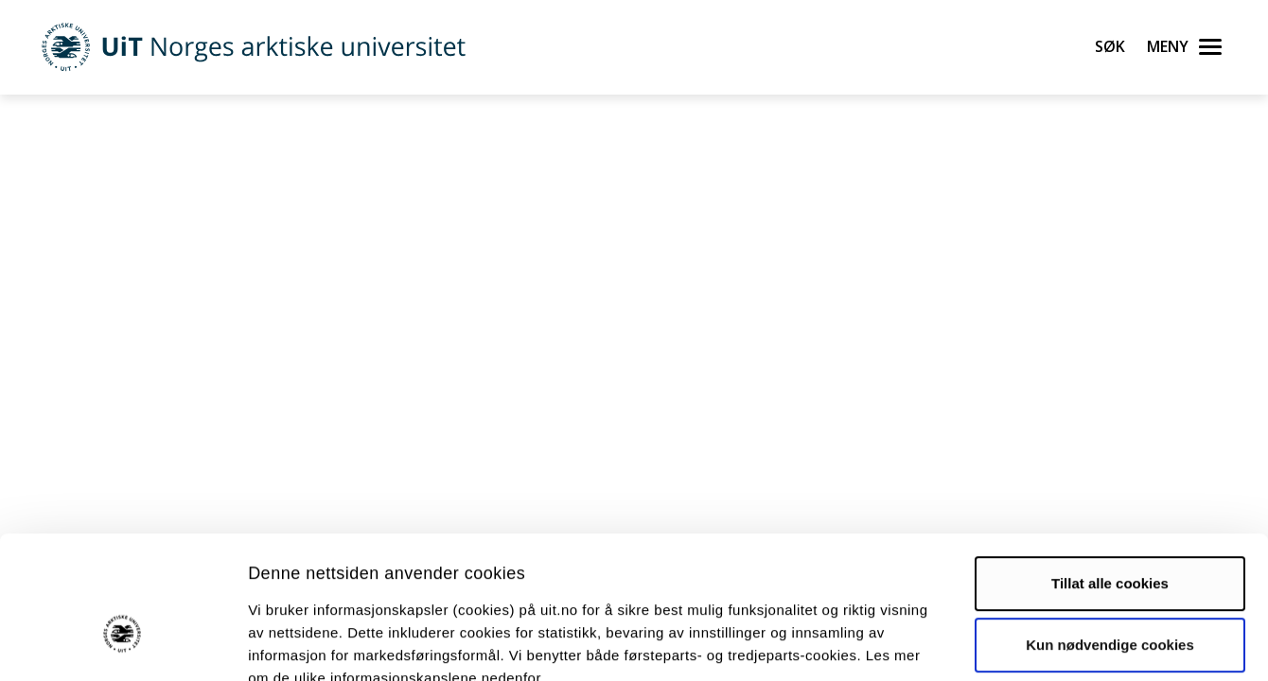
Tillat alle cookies (1110, 473)
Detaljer (1007, 644)
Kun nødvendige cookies (1110, 535)
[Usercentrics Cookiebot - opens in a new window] (122, 644)
